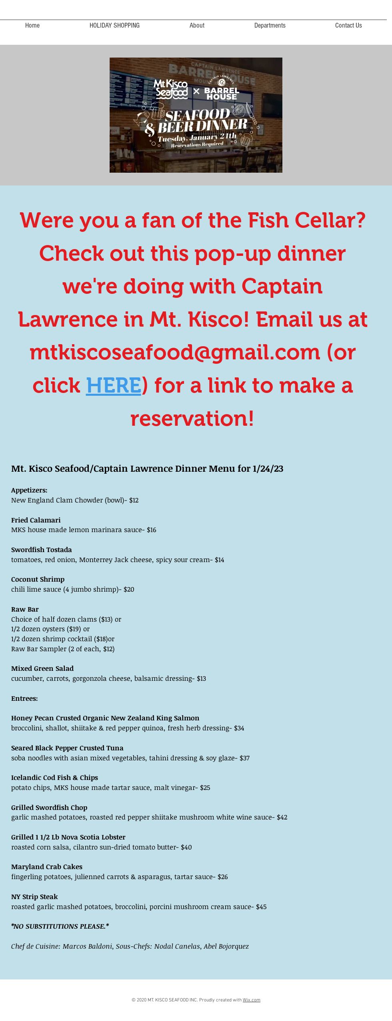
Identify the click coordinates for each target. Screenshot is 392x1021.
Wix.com (251, 1000)
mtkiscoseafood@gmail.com (175, 352)
